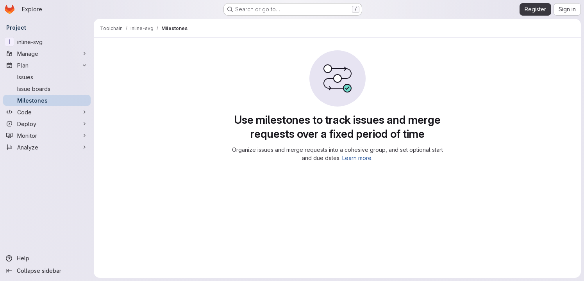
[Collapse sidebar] (47, 270)
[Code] (47, 112)
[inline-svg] (47, 41)
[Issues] (47, 76)
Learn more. (357, 158)
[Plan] (47, 65)
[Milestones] (47, 100)
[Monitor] (47, 135)
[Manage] (47, 53)
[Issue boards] (47, 88)
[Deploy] (47, 123)
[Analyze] (47, 147)
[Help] (47, 258)
